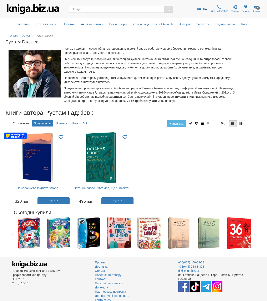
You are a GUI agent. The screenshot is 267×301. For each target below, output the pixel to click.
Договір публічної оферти (112, 295)
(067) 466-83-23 (219, 9)
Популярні (42, 123)
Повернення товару (108, 275)
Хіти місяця (141, 24)
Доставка (101, 266)
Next (254, 233)
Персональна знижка (109, 283)
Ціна (75, 123)
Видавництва (225, 24)
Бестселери (118, 24)
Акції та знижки (92, 24)
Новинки (68, 24)
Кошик (256, 9)
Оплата (100, 270)
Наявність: (177, 123)
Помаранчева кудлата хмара (37, 188)
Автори (184, 24)
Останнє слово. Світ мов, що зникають (102, 188)
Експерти (203, 24)
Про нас (100, 262)
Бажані (246, 9)
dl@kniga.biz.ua (188, 270)
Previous (12, 233)
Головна (22, 24)
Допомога (101, 287)
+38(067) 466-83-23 (191, 262)
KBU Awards (164, 24)
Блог (244, 24)
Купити (53, 200)
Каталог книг (45, 24)
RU (199, 9)
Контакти (101, 279)
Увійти (235, 9)
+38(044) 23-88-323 (191, 266)
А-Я (84, 123)
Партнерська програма (110, 291)
